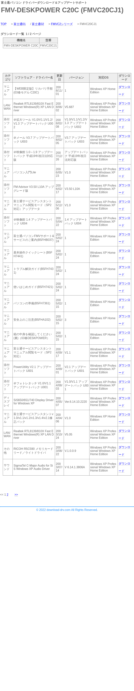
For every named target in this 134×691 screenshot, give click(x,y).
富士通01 (20, 24)
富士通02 (38, 24)
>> (16, 494)
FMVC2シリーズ (62, 24)
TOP (4, 24)
